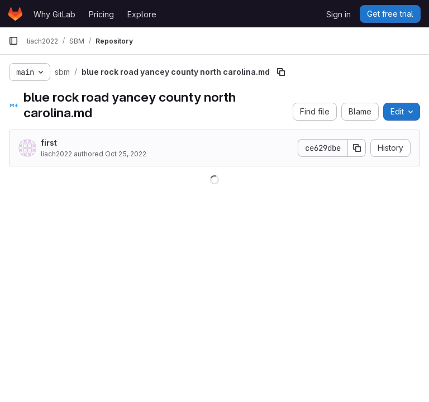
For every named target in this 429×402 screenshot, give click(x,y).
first (49, 142)
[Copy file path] (281, 72)
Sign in (338, 14)
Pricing (101, 14)
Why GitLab (54, 14)
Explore (141, 14)
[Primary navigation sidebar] (13, 41)
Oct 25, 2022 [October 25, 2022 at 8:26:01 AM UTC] (125, 154)
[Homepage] (15, 14)
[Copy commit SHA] (357, 148)
